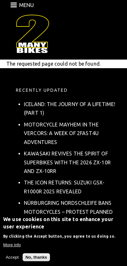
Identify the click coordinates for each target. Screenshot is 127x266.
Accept (12, 257)
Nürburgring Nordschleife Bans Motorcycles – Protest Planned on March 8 (68, 211)
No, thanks (36, 257)
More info (12, 245)
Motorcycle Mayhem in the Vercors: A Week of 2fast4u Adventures (61, 133)
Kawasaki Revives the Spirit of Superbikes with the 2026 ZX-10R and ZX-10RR (67, 162)
